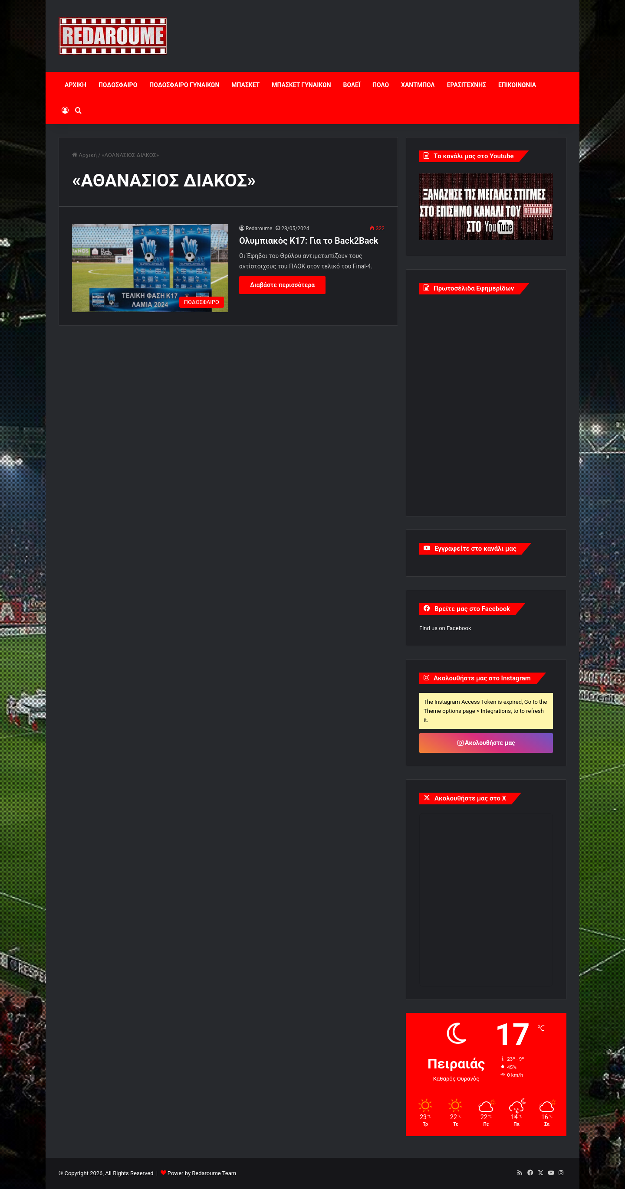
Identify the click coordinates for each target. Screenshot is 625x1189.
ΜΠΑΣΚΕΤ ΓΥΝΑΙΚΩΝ (301, 85)
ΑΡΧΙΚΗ (75, 85)
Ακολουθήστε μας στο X (470, 798)
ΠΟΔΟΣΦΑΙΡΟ (118, 85)
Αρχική (84, 155)
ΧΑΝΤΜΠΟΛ (418, 85)
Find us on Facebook (445, 628)
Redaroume (259, 228)
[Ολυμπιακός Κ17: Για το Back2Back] (150, 268)
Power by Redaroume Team (202, 1173)
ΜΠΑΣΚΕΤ (245, 85)
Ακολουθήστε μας (486, 742)
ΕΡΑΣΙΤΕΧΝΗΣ (466, 85)
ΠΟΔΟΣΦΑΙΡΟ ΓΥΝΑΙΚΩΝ (184, 85)
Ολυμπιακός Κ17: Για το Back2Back (308, 240)
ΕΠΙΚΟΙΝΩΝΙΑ (517, 85)
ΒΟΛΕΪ (351, 85)
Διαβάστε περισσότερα (282, 284)
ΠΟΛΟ (380, 85)
